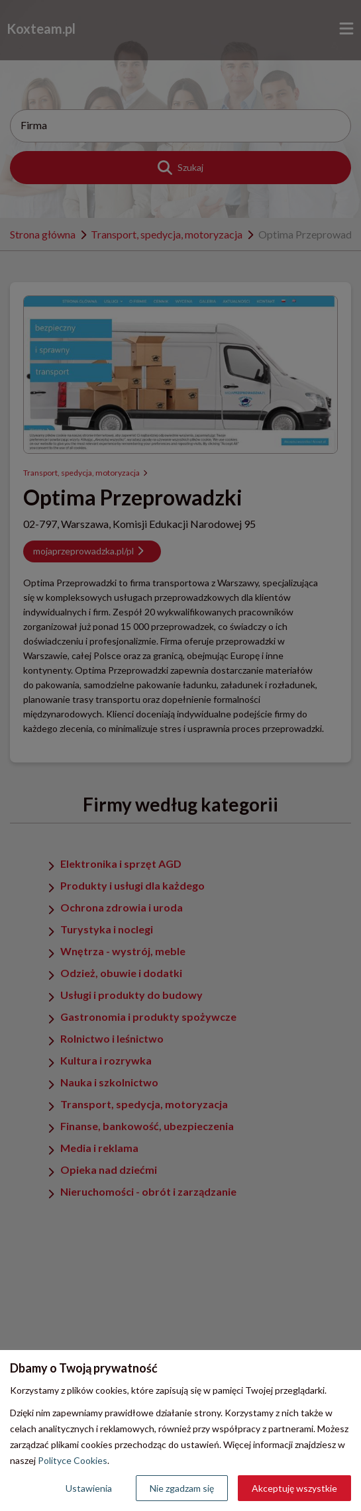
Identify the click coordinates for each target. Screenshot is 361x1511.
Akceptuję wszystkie (294, 1488)
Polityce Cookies (72, 1460)
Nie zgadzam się (182, 1488)
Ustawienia (89, 1488)
